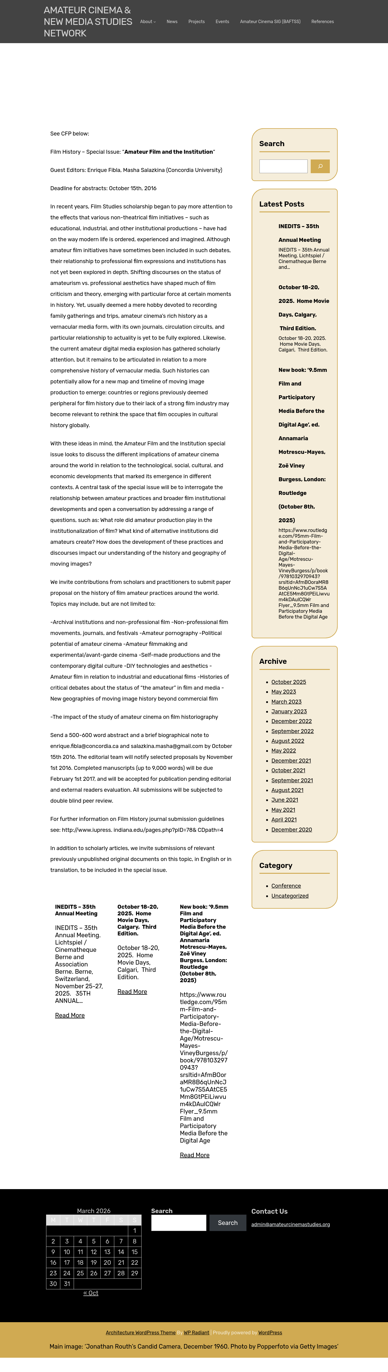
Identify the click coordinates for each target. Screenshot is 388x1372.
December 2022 (292, 721)
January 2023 (289, 711)
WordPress (270, 1333)
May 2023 (284, 691)
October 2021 (288, 770)
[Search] (320, 166)
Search (162, 1211)
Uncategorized (290, 896)
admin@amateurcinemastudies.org (290, 1224)
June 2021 (285, 800)
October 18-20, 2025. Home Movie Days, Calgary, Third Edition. (138, 920)
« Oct (90, 1293)
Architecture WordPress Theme (141, 1333)
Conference (286, 886)
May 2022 (284, 750)
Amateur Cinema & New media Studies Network (88, 21)
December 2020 (292, 829)
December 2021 (291, 760)
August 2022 (288, 741)
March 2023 (287, 701)
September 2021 (292, 780)
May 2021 (283, 810)
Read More (70, 1015)
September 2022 (293, 731)
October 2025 (289, 682)
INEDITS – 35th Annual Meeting (76, 910)
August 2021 (287, 790)
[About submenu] (154, 21)
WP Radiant (196, 1333)
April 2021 (284, 819)
